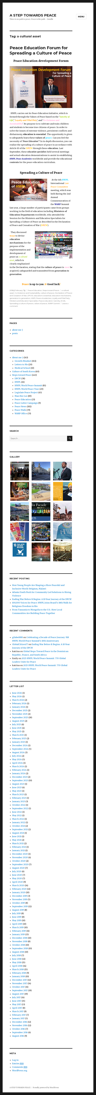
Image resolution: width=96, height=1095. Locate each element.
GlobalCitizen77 (20, 644)
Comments (19, 1067)
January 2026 (18, 707)
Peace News (20, 406)
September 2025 (20, 717)
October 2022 (18, 805)
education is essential (42, 296)
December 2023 (19, 777)
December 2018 (19, 938)
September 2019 (20, 906)
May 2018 (16, 962)
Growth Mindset (23, 361)
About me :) (17, 357)
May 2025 (17, 731)
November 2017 (19, 983)
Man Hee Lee (21, 396)
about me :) (17, 330)
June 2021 (16, 836)
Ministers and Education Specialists (24, 301)
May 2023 (17, 791)
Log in (15, 1060)
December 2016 (19, 1022)
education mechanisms (61, 296)
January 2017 (18, 1018)
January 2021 (18, 850)
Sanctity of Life (59, 301)
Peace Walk (20, 410)
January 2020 (18, 892)
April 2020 (17, 882)
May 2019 (16, 920)
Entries (18, 1063)
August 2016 (18, 1036)
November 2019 (19, 899)
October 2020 (19, 861)
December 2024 (20, 745)
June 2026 (17, 693)
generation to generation (20, 298)
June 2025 (17, 728)
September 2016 (20, 1032)
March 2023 (18, 794)
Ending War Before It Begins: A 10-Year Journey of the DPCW (42, 599)
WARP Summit (54, 303)
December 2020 (20, 854)
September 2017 (20, 990)
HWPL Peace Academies (41, 298)
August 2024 (18, 752)
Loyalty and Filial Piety (61, 298)
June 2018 (17, 959)
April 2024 (17, 763)
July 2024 (16, 756)
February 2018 (19, 973)
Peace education (46, 301)
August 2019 (18, 910)
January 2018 (18, 976)
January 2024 (18, 773)
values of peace (40, 303)
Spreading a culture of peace (22, 303)
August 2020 (18, 868)
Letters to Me (21, 364)
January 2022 (18, 822)
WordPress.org (19, 1070)
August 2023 (18, 784)
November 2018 (19, 941)
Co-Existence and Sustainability (27, 293)
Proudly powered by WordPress (46, 1088)
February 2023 (19, 798)
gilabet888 (17, 637)
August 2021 (18, 833)
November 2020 (20, 857)
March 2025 (18, 735)
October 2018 (18, 945)
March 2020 (18, 885)
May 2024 (17, 759)
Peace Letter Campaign (26, 403)
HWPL (18, 382)
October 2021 (18, 826)
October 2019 (18, 903)
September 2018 (20, 948)
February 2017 (19, 1015)
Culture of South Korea (23, 371)
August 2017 (18, 994)
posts (15, 333)
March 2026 (18, 700)
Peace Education (35, 290)
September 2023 (20, 780)
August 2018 (18, 952)
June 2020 (17, 875)
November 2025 (20, 714)
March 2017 (18, 1011)
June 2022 (17, 812)
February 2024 (19, 770)
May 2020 (17, 878)
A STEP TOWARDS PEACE (33, 15)
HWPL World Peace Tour (27, 389)
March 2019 (18, 927)
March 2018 (18, 969)
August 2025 (18, 721)
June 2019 (16, 917)
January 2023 (18, 801)
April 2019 (17, 924)
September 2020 (20, 864)
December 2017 (19, 980)
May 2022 (17, 815)
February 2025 (19, 738)
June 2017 (16, 1001)
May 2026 (17, 696)
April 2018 (17, 966)
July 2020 (16, 871)
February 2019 (19, 931)
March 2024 (18, 766)
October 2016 (18, 1029)
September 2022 (20, 808)
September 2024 (20, 749)
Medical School (22, 368)
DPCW (30, 296)
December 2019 (19, 896)
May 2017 (16, 1004)
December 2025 (19, 710)
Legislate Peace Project (26, 392)
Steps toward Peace (50, 290)
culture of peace (47, 293)
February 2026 (19, 703)
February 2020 (19, 889)
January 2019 (18, 934)
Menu (81, 16)
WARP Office (21, 413)
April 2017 (17, 1008)
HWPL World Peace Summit (28, 385)
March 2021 (18, 843)
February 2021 (19, 847)
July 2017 (16, 997)
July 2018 (16, 955)
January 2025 (18, 742)
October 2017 (18, 987)
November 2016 (19, 1025)
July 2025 (16, 724)
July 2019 (16, 913)
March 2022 (18, 819)
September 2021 (20, 829)
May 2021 (16, 840)
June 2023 (17, 787)
